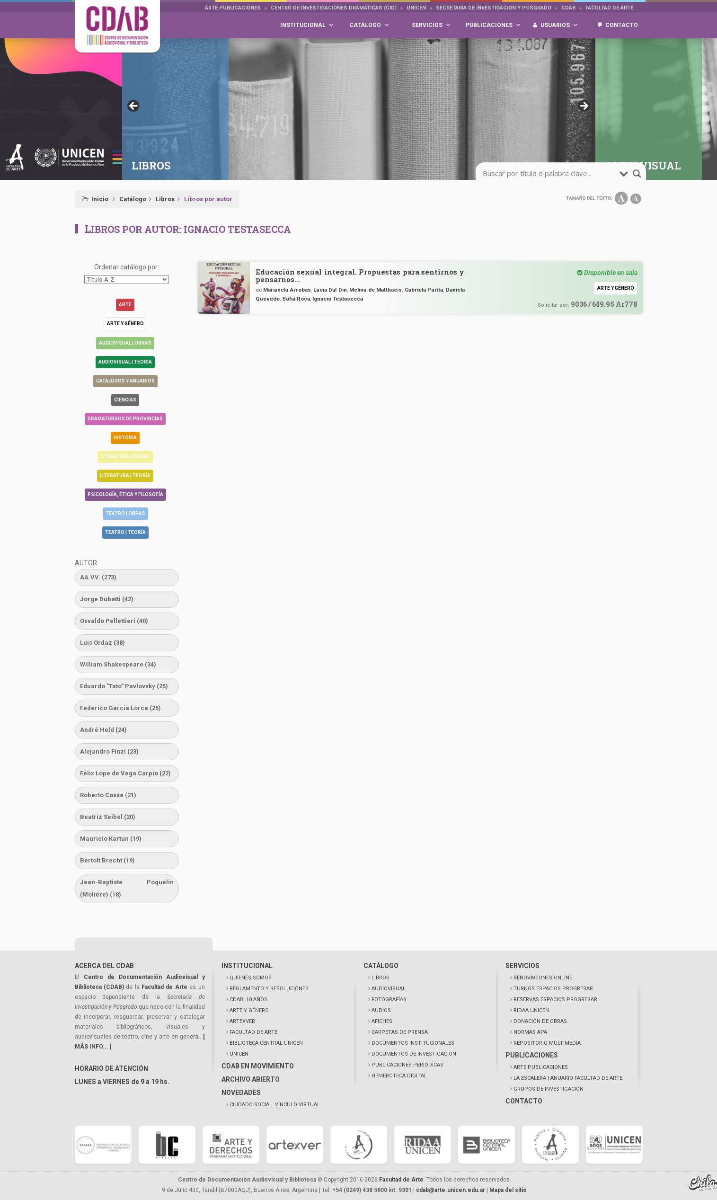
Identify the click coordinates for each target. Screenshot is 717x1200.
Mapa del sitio (508, 1190)
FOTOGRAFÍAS (389, 999)
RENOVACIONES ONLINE (542, 978)
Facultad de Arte (609, 8)
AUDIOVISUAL (389, 989)
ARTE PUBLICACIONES (540, 1067)
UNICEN (416, 8)
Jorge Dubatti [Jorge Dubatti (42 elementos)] (106, 599)
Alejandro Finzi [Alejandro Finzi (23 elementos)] (109, 751)
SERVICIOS (522, 965)
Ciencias (125, 399)
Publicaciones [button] (493, 25)
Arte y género (125, 323)
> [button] (583, 106)
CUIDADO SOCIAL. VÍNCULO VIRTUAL (275, 1105)
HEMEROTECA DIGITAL (399, 1076)
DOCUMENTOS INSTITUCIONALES (413, 1043)
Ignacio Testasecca (337, 298)
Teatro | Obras (125, 513)
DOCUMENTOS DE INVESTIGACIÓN (414, 1054)
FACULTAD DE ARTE (253, 1032)
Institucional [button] (307, 25)
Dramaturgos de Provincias (125, 418)
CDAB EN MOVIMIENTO (257, 1066)
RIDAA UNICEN (531, 1010)
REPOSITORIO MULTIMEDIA (547, 1043)
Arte (125, 304)
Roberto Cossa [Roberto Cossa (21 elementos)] (108, 795)
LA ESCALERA (567, 1078)
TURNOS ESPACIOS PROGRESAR (553, 989)
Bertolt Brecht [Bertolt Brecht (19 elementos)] (107, 860)
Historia (125, 437)
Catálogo (132, 199)
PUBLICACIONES (531, 1055)
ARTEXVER (242, 1021)
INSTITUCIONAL (247, 965)
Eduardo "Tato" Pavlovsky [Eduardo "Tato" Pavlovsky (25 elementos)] (124, 686)
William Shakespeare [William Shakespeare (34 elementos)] (118, 664)
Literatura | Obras (125, 456)
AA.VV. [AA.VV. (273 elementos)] (98, 577)
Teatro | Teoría (125, 532)
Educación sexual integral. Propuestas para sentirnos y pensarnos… (360, 275)
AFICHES (382, 1021)
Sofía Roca (296, 298)
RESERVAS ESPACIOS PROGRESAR (555, 999)
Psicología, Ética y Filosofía (125, 494)
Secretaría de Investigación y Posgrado (493, 8)
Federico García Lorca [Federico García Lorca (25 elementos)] (120, 707)
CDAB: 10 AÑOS (248, 999)
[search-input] (550, 173)
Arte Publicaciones (233, 8)
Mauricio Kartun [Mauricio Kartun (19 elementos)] (111, 838)
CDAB (568, 8)
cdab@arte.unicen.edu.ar (450, 1190)
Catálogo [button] (369, 25)
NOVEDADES (241, 1092)
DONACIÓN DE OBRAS (540, 1021)
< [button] (134, 106)
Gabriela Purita (424, 289)
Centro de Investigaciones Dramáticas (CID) (334, 8)
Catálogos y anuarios (125, 380)
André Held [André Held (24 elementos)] (103, 729)
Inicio (99, 199)
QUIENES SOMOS (251, 978)
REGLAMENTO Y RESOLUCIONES (269, 989)
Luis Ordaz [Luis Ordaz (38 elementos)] (102, 642)
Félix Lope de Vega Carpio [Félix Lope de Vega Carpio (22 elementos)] (125, 773)
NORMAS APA (530, 1032)
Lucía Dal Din (330, 289)
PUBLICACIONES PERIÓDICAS (407, 1065)
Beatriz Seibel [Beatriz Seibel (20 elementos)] (107, 816)
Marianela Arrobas (286, 289)
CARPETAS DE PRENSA (400, 1032)
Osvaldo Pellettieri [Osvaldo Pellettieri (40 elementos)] (114, 620)
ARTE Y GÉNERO (249, 1010)
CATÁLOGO (380, 965)
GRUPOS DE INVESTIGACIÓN (548, 1089)
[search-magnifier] (637, 173)
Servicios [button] (431, 25)
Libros (165, 199)
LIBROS (380, 978)
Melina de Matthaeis (375, 289)
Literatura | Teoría (125, 475)
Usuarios (559, 25)
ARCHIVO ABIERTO (250, 1079)
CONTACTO (523, 1101)
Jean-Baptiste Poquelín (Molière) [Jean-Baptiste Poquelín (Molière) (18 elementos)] (127, 888)
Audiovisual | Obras (125, 343)
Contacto (621, 25)
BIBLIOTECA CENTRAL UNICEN (266, 1043)
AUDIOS (381, 1010)
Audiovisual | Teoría (125, 361)
